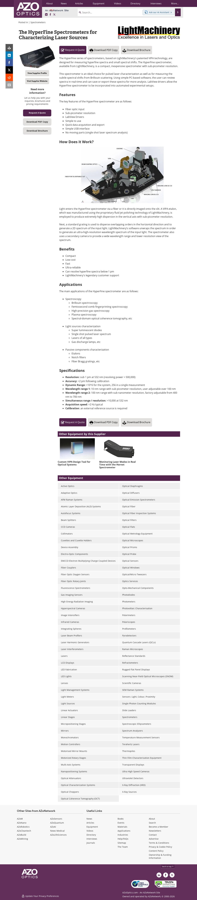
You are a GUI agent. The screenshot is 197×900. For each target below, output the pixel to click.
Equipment (92, 826)
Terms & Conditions (159, 842)
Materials (122, 826)
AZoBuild (21, 834)
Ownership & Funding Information (160, 856)
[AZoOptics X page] (54, 14)
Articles (90, 822)
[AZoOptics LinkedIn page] (46, 14)
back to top (168, 866)
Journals (90, 842)
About (152, 818)
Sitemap (122, 842)
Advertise (154, 838)
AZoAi (53, 826)
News (89, 818)
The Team (123, 846)
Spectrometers (38, 22)
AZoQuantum (57, 822)
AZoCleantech (24, 830)
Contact (153, 834)
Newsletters (155, 830)
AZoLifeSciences (58, 834)
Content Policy (156, 850)
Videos (89, 830)
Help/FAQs (123, 838)
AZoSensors (56, 818)
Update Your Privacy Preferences (40, 896)
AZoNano (21, 822)
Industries (123, 834)
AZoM (20, 818)
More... (175, 3)
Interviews (91, 838)
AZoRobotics (23, 826)
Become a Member (158, 826)
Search (152, 822)
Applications (124, 830)
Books (121, 818)
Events (121, 822)
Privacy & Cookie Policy (160, 846)
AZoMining (22, 838)
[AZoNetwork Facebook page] (50, 14)
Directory (91, 834)
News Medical (57, 830)
